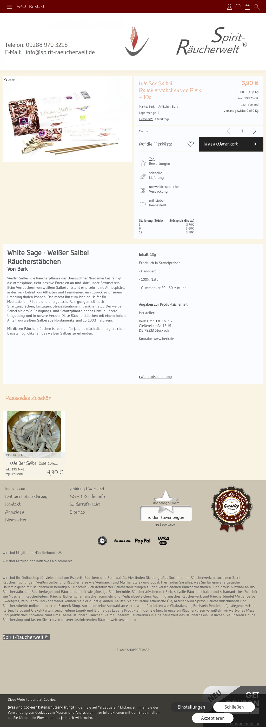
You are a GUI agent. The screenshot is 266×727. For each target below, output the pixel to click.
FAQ (21, 7)
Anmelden (229, 7)
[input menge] (242, 131)
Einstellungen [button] (191, 707)
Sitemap (77, 512)
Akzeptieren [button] (213, 718)
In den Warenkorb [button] (221, 144)
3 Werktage (154, 119)
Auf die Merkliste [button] (155, 144)
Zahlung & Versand (87, 489)
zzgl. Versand (14, 474)
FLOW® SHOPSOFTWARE (133, 650)
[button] (9, 6)
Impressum (15, 489)
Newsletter (16, 520)
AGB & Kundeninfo (87, 497)
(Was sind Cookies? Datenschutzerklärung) (41, 707)
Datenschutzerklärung (26, 497)
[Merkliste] (238, 6)
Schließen (234, 707)
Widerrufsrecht (85, 504)
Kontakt (36, 7)
